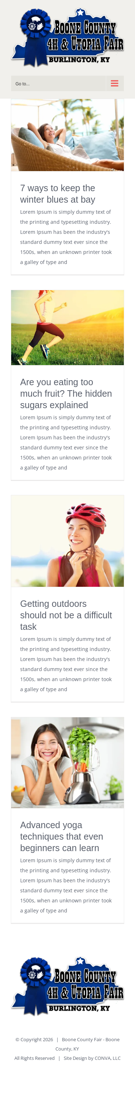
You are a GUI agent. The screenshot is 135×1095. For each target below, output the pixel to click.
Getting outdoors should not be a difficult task (66, 615)
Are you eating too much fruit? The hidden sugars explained (66, 393)
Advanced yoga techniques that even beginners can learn (61, 836)
